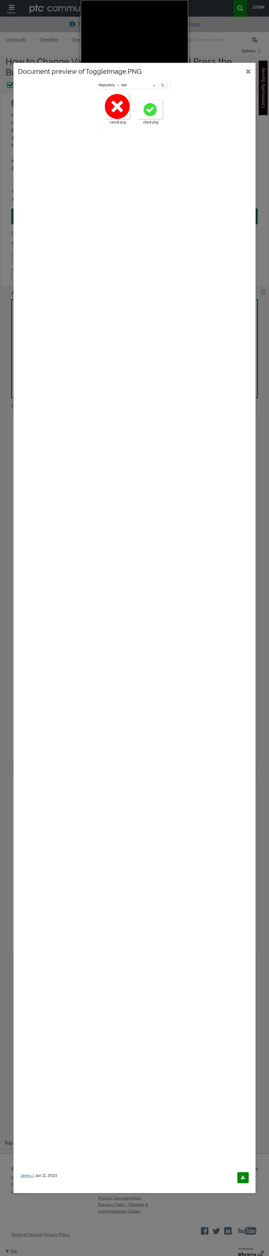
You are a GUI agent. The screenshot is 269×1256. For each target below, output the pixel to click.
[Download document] (243, 1177)
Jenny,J (27, 1175)
